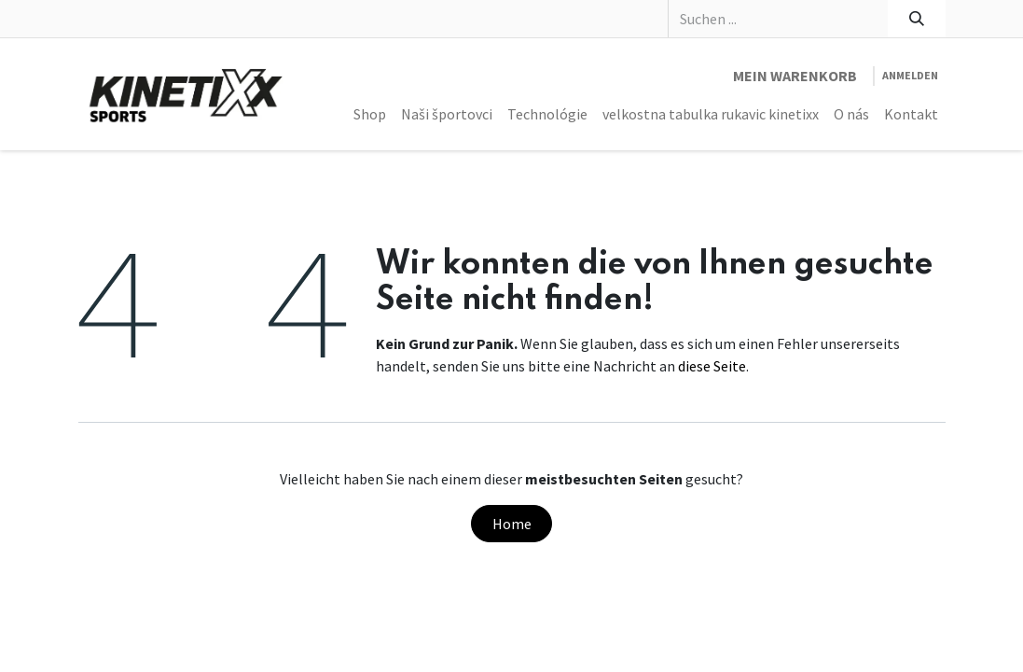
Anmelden (910, 75)
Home (512, 523)
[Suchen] (916, 18)
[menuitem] (370, 114)
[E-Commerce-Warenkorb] (795, 75)
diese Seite (712, 366)
